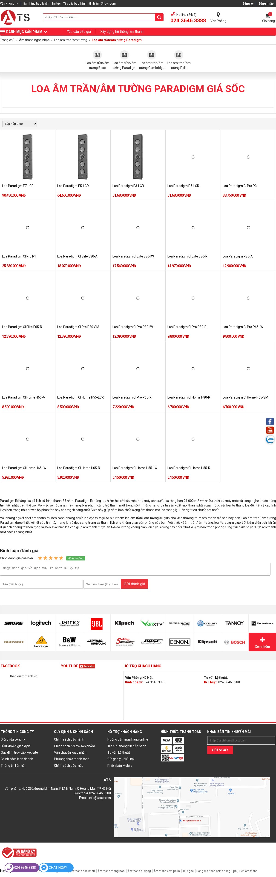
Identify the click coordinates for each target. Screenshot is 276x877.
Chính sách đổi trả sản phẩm (74, 747)
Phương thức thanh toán (71, 760)
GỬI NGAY (220, 751)
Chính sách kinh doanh (17, 760)
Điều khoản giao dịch (15, 747)
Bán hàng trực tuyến (36, 3)
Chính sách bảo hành (69, 741)
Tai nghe (188, 872)
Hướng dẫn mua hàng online (127, 741)
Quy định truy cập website (19, 754)
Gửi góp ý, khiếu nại (121, 760)
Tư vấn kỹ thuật (118, 754)
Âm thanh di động (139, 872)
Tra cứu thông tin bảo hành (126, 747)
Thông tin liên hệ (12, 767)
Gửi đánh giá (134, 585)
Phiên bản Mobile (119, 767)
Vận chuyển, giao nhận (70, 754)
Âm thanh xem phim (167, 872)
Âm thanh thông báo (111, 872)
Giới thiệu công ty (13, 741)
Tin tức (56, 3)
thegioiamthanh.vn (23, 677)
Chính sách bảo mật (68, 767)
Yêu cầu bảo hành (74, 3)
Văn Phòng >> (9, 3)
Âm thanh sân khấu (82, 872)
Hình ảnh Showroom (102, 3)
